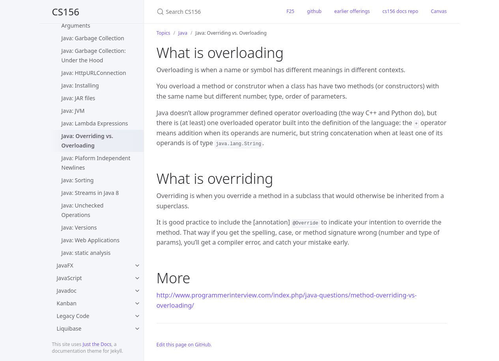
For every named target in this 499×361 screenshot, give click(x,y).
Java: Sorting (78, 180)
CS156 (66, 11)
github (314, 11)
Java (182, 33)
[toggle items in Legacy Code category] (137, 316)
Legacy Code (73, 316)
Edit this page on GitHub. (184, 344)
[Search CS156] (212, 11)
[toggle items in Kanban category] (137, 303)
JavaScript (69, 278)
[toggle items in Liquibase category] (137, 328)
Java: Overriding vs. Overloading (87, 140)
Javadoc (67, 290)
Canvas (439, 11)
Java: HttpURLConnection (94, 73)
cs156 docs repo (401, 11)
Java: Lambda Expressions (95, 123)
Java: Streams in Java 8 (90, 192)
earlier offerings (352, 11)
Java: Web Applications (91, 240)
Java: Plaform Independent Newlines (96, 162)
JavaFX (65, 265)
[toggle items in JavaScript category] (137, 278)
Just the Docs (96, 344)
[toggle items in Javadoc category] (137, 290)
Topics (163, 33)
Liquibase (69, 328)
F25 (290, 11)
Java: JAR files (78, 98)
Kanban (67, 303)
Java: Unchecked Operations (83, 210)
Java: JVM (73, 110)
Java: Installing (80, 85)
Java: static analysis (86, 252)
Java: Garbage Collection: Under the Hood (94, 55)
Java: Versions (79, 227)
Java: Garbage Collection (93, 38)
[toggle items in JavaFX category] (137, 265)
